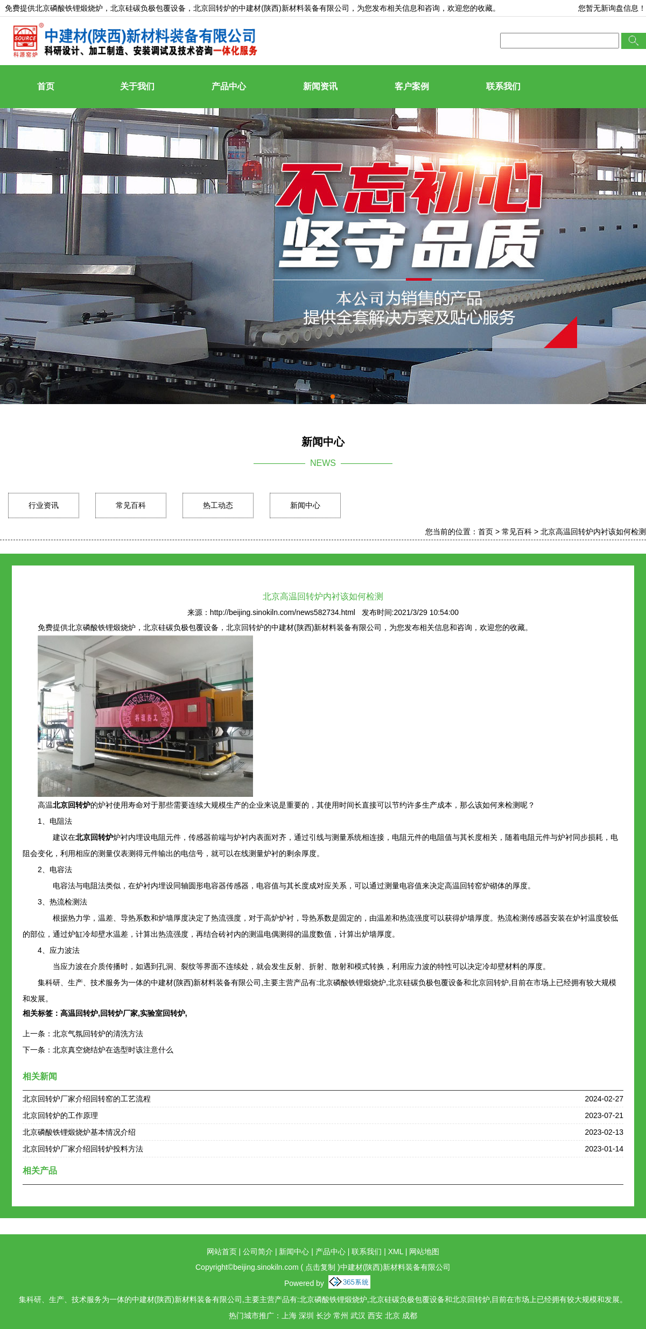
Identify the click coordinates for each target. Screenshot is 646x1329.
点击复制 (320, 1267)
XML (395, 1251)
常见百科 (131, 505)
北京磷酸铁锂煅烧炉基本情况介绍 (79, 1132)
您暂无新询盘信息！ (612, 8)
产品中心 (229, 86)
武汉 (358, 1315)
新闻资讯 (320, 86)
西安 (375, 1315)
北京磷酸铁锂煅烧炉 (69, 8)
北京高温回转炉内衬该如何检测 (593, 531)
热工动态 (218, 505)
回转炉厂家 (119, 1013)
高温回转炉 (79, 1013)
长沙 (323, 1315)
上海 (289, 1315)
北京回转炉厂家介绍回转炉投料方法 (83, 1148)
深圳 (306, 1315)
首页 (45, 86)
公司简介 (258, 1251)
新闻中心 (305, 505)
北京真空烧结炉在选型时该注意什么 (113, 1049)
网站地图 (424, 1251)
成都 (409, 1315)
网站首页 (222, 1251)
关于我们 (137, 86)
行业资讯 (44, 505)
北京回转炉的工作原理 (60, 1115)
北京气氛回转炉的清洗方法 (98, 1033)
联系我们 (503, 86)
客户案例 (412, 86)
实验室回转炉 (162, 1013)
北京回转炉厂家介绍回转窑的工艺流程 (87, 1098)
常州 (340, 1315)
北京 (392, 1315)
